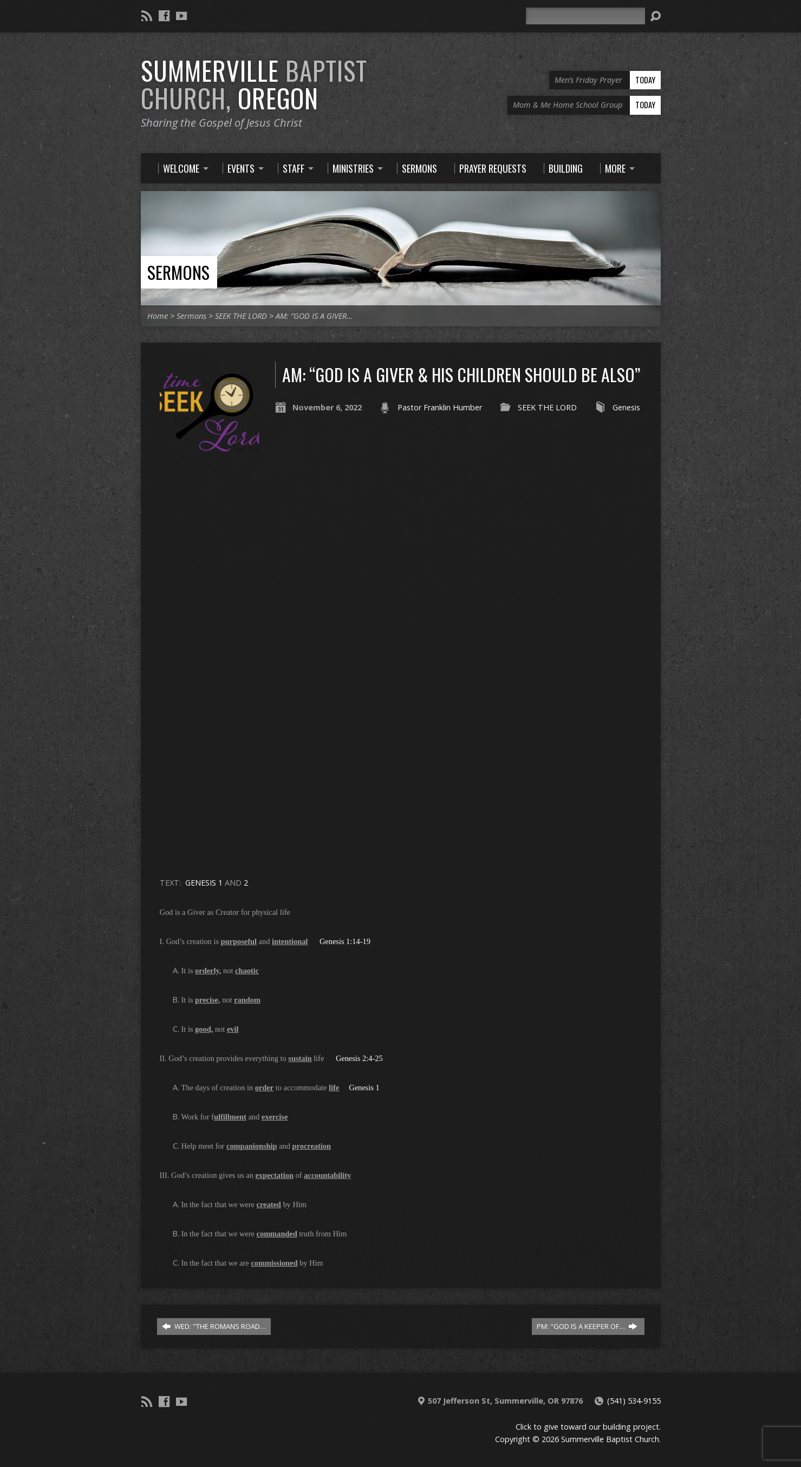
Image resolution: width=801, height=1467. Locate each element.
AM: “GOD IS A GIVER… (314, 316)
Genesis (626, 407)
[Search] (585, 16)
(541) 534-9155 (634, 1401)
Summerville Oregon (254, 84)
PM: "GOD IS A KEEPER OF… (587, 1326)
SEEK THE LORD (241, 316)
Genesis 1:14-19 (345, 941)
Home (157, 316)
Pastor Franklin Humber (440, 407)
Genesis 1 (364, 1087)
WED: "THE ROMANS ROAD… (214, 1326)
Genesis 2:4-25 (359, 1058)
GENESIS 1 (204, 882)
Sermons (178, 272)
